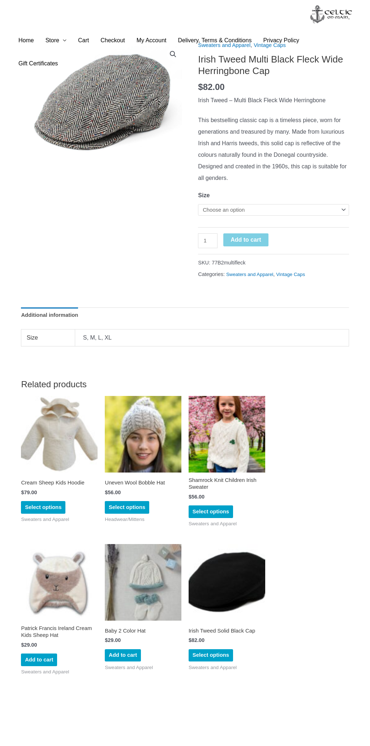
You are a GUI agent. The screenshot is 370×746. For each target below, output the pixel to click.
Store (52, 41)
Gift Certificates (38, 64)
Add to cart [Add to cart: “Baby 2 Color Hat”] (123, 664)
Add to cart (247, 241)
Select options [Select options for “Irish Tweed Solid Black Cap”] (212, 664)
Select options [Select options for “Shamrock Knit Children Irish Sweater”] (212, 517)
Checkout (112, 41)
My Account (152, 41)
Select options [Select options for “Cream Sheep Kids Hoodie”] (44, 512)
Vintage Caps (295, 276)
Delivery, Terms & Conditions (214, 41)
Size (204, 195)
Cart (83, 41)
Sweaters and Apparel (251, 276)
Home (26, 41)
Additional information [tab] (52, 318)
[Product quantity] (208, 242)
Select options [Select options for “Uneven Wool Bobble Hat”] (128, 512)
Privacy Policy (281, 41)
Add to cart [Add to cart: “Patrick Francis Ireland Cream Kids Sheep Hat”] (40, 670)
